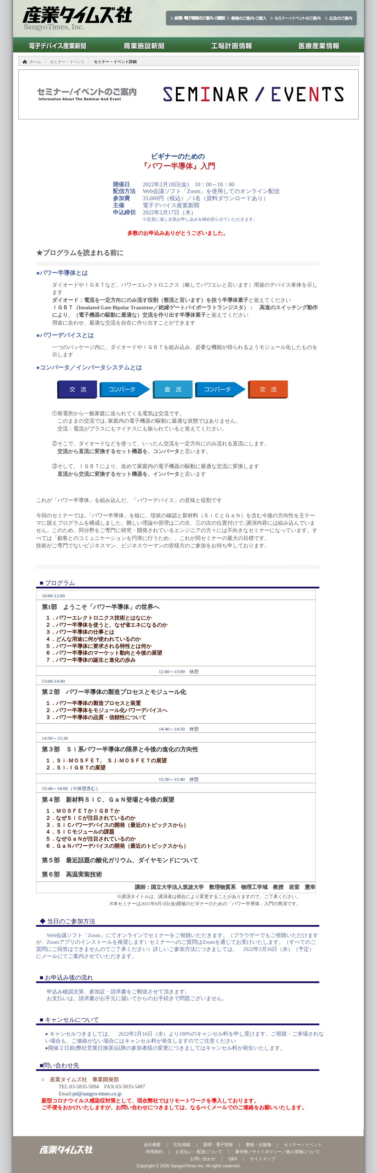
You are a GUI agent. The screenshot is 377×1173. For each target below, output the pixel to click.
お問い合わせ (203, 1158)
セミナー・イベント (67, 62)
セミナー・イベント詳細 (115, 62)
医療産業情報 (319, 44)
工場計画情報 (231, 44)
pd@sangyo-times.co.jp (97, 1093)
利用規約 (154, 1151)
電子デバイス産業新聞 (57, 44)
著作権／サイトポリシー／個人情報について (277, 1151)
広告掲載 (181, 1144)
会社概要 (152, 1144)
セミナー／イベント (303, 1144)
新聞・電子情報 (218, 1144)
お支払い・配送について (199, 1151)
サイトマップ (262, 1158)
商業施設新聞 (144, 44)
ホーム (35, 62)
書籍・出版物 (258, 1144)
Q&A (232, 1158)
